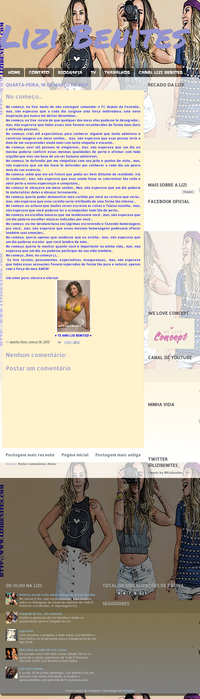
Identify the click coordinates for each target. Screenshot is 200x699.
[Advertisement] (171, 156)
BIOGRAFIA (70, 72)
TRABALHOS (117, 72)
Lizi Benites (93, 35)
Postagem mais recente (30, 454)
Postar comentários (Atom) (37, 464)
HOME (14, 72)
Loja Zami (26, 631)
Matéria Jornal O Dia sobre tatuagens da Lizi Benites (57, 594)
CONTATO (39, 72)
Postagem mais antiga (118, 454)
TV (93, 72)
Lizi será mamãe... (32, 668)
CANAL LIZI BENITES (161, 72)
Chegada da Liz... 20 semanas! (40, 613)
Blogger (129, 690)
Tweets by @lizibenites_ (166, 472)
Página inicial (75, 454)
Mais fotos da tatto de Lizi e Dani (43, 650)
